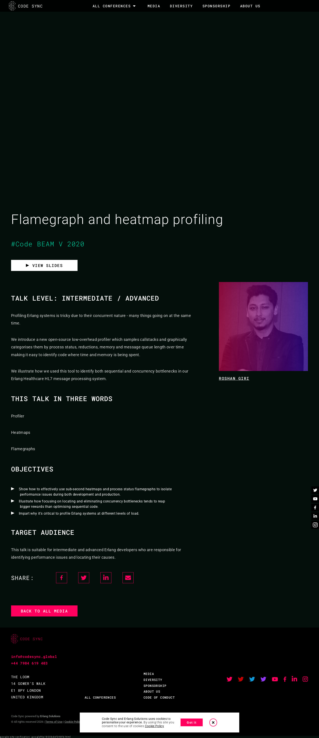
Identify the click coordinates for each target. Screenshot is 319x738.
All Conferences (112, 6)
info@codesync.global (34, 656)
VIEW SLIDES (47, 265)
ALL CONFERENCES (100, 697)
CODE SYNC (26, 5)
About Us (250, 6)
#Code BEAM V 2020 (48, 244)
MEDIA (154, 6)
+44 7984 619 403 (29, 663)
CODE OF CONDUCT (159, 697)
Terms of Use (53, 721)
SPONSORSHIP (216, 6)
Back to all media (44, 611)
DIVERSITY (181, 6)
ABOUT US (152, 691)
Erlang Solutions (50, 716)
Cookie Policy (72, 721)
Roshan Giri (234, 378)
